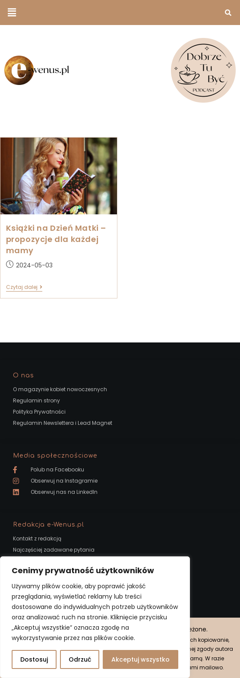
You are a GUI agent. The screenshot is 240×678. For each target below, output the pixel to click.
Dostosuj (34, 659)
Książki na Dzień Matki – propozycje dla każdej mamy (56, 239)
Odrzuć (80, 659)
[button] (11, 12)
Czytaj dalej (24, 287)
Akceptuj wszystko (140, 659)
